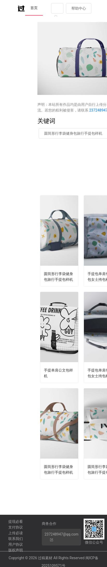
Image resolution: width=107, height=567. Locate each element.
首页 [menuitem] (34, 8)
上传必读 (15, 533)
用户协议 (15, 544)
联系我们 (15, 539)
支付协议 (15, 527)
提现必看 (15, 521)
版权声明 (15, 550)
